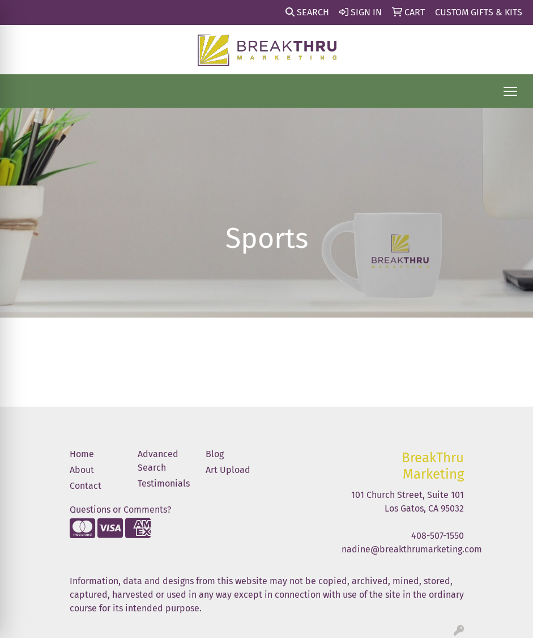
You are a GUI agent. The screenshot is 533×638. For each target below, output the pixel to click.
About (82, 469)
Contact (85, 485)
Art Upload (228, 469)
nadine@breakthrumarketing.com (412, 549)
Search (307, 12)
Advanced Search (158, 461)
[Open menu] (510, 91)
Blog (215, 454)
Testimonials (164, 483)
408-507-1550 (437, 535)
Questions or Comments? (120, 509)
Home (82, 454)
